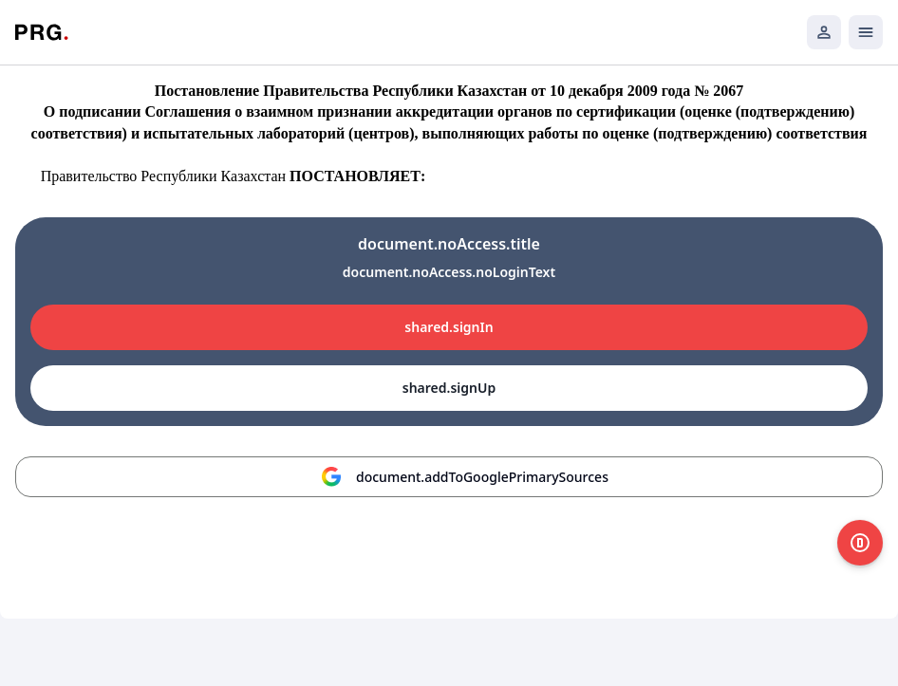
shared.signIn (448, 327)
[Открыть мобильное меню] (866, 32)
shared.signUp (449, 388)
